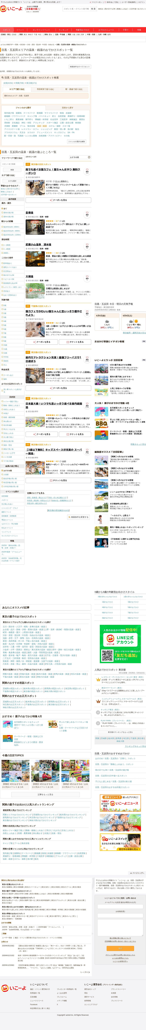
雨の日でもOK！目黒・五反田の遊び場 (112, 770)
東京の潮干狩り (55, 916)
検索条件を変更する (78, 517)
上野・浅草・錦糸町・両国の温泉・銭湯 (62, 629)
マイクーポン (96, 2)
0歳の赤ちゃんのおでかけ (107, 597)
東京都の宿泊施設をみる (58, 510)
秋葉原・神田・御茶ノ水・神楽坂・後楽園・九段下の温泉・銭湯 (31, 661)
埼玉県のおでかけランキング (41, 817)
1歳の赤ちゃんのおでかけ (133, 597)
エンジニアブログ (90, 1004)
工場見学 (64, 119)
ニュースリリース (36, 1001)
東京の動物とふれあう (38, 894)
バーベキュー (44, 116)
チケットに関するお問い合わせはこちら (120, 955)
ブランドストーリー (118, 989)
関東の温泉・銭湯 (10, 674)
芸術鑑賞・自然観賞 (9, 516)
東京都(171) (31, 83)
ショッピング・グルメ (10, 508)
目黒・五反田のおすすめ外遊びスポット (112, 787)
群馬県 (118, 738)
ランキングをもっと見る (135, 746)
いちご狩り (9, 119)
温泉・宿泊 (56, 833)
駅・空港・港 (10, 136)
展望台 (82, 119)
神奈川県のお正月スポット (14, 707)
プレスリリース (117, 1001)
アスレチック (39, 123)
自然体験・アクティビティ (50, 136)
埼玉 (39, 34)
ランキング (63, 30)
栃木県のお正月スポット (36, 702)
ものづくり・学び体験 (10, 524)
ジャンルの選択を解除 (76, 142)
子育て (126, 30)
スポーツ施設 (52, 123)
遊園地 (19, 113)
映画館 (78, 123)
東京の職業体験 (67, 894)
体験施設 (73, 119)
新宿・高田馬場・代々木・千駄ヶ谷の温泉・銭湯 (24, 641)
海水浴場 (31, 126)
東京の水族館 (81, 910)
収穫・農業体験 (24, 833)
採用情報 (87, 1001)
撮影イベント (6, 512)
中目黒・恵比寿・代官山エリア (38, 500)
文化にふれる (67, 830)
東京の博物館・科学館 (54, 910)
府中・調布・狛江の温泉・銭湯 (66, 650)
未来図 (113, 993)
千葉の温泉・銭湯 (10, 677)
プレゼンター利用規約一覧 (67, 989)
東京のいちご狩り (69, 916)
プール (22, 126)
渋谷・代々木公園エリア (58, 498)
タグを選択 (12, 181)
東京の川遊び (7, 903)
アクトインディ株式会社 (113, 985)
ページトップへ (137, 873)
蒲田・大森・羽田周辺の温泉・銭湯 (43, 652)
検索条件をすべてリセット (80, 67)
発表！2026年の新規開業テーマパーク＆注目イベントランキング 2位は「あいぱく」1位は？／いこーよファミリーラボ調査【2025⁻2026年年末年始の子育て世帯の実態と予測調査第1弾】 (51, 958)
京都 (78, 34)
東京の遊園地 (7, 887)
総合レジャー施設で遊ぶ (13, 830)
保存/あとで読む (111, 2)
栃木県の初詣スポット (33, 688)
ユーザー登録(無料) (128, 2)
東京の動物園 (18, 887)
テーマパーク (29, 113)
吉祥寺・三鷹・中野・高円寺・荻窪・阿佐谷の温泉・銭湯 (28, 647)
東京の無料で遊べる (27, 900)
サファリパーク (51, 113)
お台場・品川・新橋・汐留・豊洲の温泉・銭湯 (23, 629)
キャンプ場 (32, 116)
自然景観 (62, 116)
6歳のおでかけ (107, 613)
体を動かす (38, 833)
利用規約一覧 (35, 993)
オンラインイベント (41, 30)
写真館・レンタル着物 (27, 136)
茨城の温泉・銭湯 (27, 674)
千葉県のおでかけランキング (68, 817)
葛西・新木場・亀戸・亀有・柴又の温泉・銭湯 (23, 655)
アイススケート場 (12, 129)
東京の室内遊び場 (26, 910)
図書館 (15, 126)
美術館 (7, 123)
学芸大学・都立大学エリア (37, 503)
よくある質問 (62, 993)
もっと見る (84, 972)
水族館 (68, 113)
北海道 (14, 34)
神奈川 (30, 34)
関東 (21, 34)
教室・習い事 (60, 129)
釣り (54, 116)
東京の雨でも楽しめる (10, 910)
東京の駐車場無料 (43, 900)
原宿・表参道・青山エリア (37, 498)
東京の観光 (77, 887)
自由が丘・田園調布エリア (62, 500)
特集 (139, 30)
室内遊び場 (9, 113)
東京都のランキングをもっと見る (120, 732)
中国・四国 (91, 34)
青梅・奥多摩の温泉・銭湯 (14, 652)
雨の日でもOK (110, 9)
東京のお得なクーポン (10, 900)
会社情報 (114, 997)
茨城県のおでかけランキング (45, 815)
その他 (67, 136)
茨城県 (104, 738)
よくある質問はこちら (120, 958)
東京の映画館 (40, 910)
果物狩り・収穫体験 (76, 116)
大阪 (73, 34)
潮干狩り (29, 119)
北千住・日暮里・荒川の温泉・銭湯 (60, 655)
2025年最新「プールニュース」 (12, 553)
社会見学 (54, 119)
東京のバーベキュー (32, 887)
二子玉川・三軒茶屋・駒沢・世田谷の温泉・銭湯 (24, 658)
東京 (25, 34)
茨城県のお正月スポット (13, 702)
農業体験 (19, 119)
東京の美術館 (69, 910)
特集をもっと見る (138, 444)
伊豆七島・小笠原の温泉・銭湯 (58, 664)
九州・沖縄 (102, 34)
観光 (77, 129)
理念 (86, 993)
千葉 (35, 34)
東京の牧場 (55, 887)
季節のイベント (7, 520)
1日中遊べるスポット (138, 9)
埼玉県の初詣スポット (75, 688)
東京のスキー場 (22, 916)
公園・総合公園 (66, 123)
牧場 (62, 113)
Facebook (33, 1004)
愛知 (50, 34)
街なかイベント (7, 528)
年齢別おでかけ (82, 30)
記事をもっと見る (45, 794)
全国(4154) (8, 83)
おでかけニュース (106, 30)
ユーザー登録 (7, 938)
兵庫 (82, 34)
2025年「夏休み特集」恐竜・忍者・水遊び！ (11, 546)
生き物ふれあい (7, 504)
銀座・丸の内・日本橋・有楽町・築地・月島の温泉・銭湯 (28, 644)
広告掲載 (33, 997)
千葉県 (133, 738)
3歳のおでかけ (133, 602)
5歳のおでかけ (133, 607)
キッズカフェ (60, 132)
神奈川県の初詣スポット (55, 691)
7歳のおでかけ (133, 613)
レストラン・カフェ (30, 129)
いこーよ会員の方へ (120, 961)
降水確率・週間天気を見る (134, 333)
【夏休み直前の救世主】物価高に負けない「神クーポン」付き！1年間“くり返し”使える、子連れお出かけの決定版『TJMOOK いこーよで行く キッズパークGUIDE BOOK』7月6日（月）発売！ (52, 948)
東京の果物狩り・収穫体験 (12, 919)
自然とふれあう (9, 833)
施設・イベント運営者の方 (40, 989)
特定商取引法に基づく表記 (40, 1008)
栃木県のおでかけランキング (72, 815)
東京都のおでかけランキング (15, 820)
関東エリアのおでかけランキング (17, 815)
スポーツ (5, 500)
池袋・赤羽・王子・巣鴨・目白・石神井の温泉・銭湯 (26, 638)
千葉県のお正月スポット (36, 704)
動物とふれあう (123, 9)
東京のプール (66, 887)
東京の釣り (46, 887)
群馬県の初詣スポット (54, 688)
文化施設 (16, 123)
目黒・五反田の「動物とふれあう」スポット (114, 764)
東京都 (141, 738)
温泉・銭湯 (42, 126)
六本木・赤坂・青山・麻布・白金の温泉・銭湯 (23, 664)
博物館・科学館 (41, 119)
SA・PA (71, 132)
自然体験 (5, 496)
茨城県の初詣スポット (12, 688)
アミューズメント (44, 132)
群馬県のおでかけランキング (15, 817)
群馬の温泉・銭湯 (61, 674)
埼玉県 (126, 738)
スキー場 (66, 126)
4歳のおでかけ (107, 607)
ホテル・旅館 (54, 126)
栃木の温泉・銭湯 (44, 674)
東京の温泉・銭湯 (27, 677)
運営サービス (89, 997)
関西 (69, 34)
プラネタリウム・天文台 (14, 132)
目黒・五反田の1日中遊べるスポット (111, 776)
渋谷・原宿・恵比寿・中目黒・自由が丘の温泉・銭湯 (26, 635)
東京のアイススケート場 (39, 916)
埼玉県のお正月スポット (13, 704)
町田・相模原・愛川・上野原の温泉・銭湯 (21, 632)
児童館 (7, 126)
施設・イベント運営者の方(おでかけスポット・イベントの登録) (38, 938)
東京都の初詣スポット (33, 691)
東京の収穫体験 (54, 894)
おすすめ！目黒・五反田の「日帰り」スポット (115, 758)
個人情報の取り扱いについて (120, 938)
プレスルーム (62, 997)
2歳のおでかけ (107, 602)
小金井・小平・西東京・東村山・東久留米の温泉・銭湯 (27, 650)
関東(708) (19, 83)
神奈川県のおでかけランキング (42, 820)
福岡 (109, 34)
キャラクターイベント (10, 536)
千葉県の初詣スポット (12, 691)
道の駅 (70, 129)
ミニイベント (6, 532)
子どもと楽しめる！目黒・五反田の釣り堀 (113, 781)
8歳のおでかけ (107, 618)
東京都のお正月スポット (59, 704)
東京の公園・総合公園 (76, 900)
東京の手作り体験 (21, 894)
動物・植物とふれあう (35, 830)
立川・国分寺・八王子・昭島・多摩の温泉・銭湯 (24, 627)
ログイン (141, 2)
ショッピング (46, 129)
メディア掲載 (62, 1001)
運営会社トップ (90, 989)
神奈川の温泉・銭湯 (45, 677)
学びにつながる (53, 830)
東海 (46, 34)
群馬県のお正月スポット (59, 702)
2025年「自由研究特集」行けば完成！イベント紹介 (12, 559)
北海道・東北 (6, 34)
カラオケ (31, 132)
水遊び (47, 833)
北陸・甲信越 (60, 34)
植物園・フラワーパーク (14, 116)
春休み (100, 9)
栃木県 (111, 738)
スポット (7, 30)
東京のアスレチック (58, 900)
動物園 (40, 113)
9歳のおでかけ (133, 618)
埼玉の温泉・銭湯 (78, 674)
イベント (20, 30)
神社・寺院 (26, 123)
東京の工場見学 (8, 894)
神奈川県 (120, 741)
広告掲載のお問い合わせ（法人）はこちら (120, 941)
